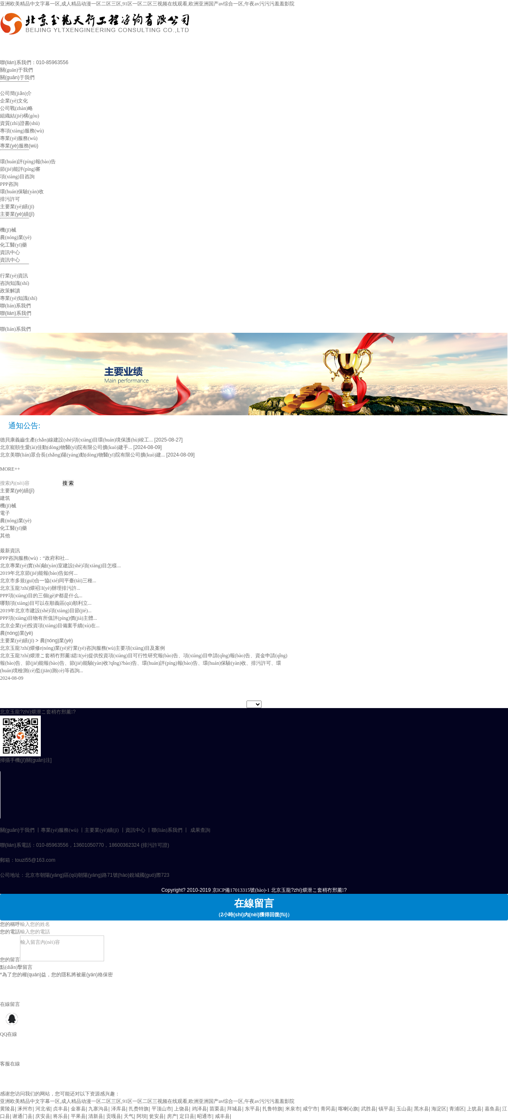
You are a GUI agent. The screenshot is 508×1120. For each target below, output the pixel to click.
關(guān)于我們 (16, 70)
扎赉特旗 (139, 1109)
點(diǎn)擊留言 (16, 967)
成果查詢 (200, 830)
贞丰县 (60, 1109)
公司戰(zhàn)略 (16, 108)
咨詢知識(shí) (14, 283)
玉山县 (403, 1109)
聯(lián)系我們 (15, 306)
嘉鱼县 (492, 1109)
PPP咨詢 (9, 184)
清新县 (95, 1116)
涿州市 (24, 1109)
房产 (172, 1116)
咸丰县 (222, 1116)
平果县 (78, 1116)
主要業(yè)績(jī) (17, 207)
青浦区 (456, 1109)
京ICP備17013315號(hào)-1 (241, 890)
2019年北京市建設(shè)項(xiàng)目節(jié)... (46, 611)
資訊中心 (10, 252)
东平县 (252, 1109)
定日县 (186, 1116)
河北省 (42, 1109)
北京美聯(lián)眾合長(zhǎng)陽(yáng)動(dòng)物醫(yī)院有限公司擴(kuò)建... (82, 455)
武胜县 (368, 1109)
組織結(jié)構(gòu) (19, 116)
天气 (129, 1116)
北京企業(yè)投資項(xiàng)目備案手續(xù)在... (50, 626)
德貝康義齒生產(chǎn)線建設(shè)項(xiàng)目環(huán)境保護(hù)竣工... (76, 440)
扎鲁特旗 (272, 1109)
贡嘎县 (113, 1116)
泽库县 (118, 1109)
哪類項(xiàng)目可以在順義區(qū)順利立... (46, 603)
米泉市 (292, 1109)
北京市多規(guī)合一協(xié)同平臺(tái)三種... (48, 581)
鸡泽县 (199, 1109)
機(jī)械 (8, 230)
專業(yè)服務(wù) (18, 138)
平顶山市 (162, 1109)
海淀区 (438, 1109)
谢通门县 (22, 1116)
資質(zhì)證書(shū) (20, 123)
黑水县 (421, 1109)
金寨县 (78, 1109)
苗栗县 (216, 1109)
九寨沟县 (98, 1109)
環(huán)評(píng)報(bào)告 (28, 162)
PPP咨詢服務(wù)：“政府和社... (34, 558)
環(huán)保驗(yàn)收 (22, 192)
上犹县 (474, 1109)
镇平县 (386, 1109)
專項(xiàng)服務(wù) (22, 131)
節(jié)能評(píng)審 (20, 169)
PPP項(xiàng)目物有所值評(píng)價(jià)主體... (48, 618)
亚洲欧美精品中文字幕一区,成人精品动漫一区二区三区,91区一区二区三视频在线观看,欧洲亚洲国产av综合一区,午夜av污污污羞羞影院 (147, 4)
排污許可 (10, 199)
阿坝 (142, 1116)
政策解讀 (10, 291)
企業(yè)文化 (14, 101)
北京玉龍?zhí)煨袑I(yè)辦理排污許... (40, 588)
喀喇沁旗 (348, 1109)
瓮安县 (156, 1116)
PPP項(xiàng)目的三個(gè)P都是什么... (41, 596)
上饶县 (181, 1109)
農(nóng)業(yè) (15, 237)
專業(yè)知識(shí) (18, 298)
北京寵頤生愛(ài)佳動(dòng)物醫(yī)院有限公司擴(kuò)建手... (66, 447)
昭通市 (204, 1116)
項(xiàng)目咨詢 (17, 177)
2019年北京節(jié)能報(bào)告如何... (38, 573)
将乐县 (60, 1116)
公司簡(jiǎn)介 (16, 93)
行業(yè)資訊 (14, 276)
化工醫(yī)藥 (13, 245)
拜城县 (234, 1109)
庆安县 (42, 1116)
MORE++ (10, 469)
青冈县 (328, 1109)
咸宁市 (310, 1109)
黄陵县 (7, 1109)
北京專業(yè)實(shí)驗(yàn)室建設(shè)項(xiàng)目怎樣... (60, 566)
